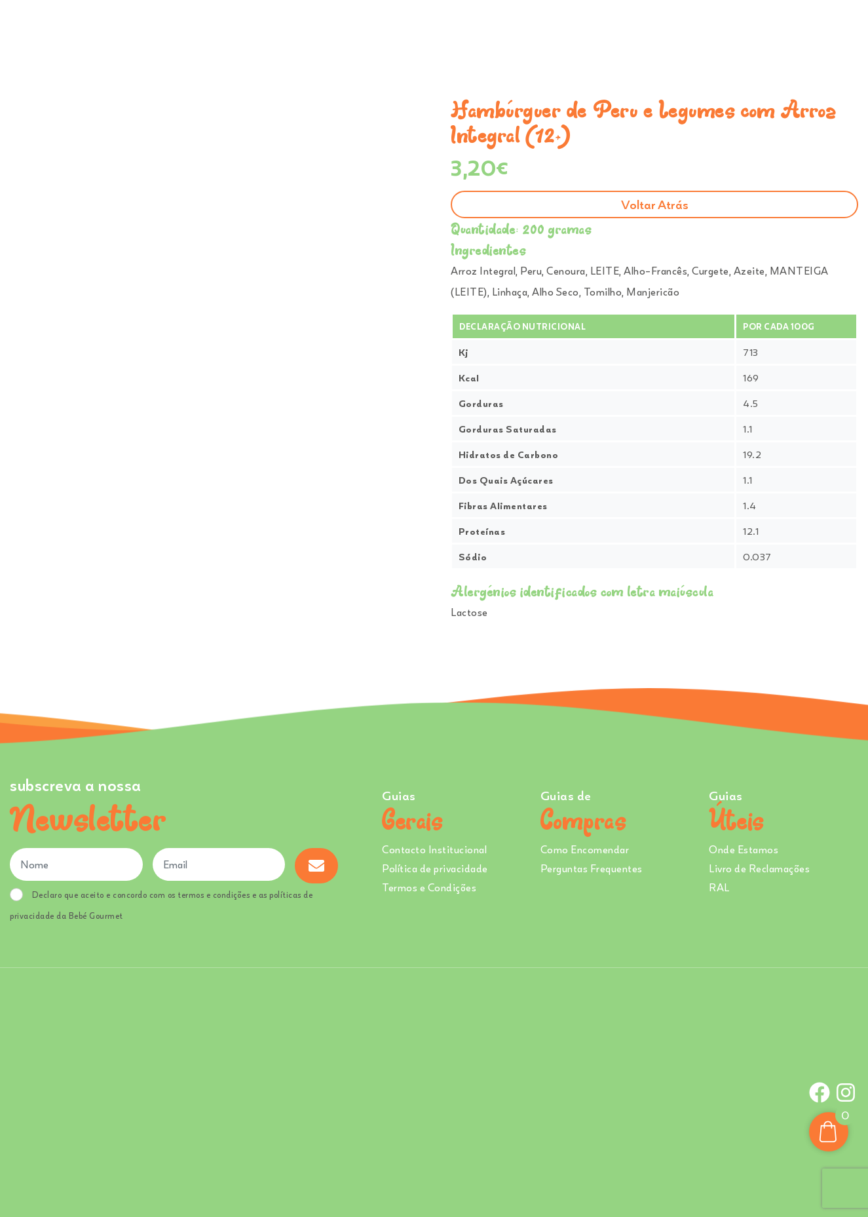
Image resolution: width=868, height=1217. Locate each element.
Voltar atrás (655, 204)
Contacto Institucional (434, 849)
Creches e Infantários (621, 32)
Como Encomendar (585, 849)
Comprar (392, 32)
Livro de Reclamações (759, 868)
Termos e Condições (429, 887)
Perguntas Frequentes (591, 868)
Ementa (457, 32)
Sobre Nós (518, 32)
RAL (719, 887)
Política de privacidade (435, 868)
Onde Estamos (725, 32)
